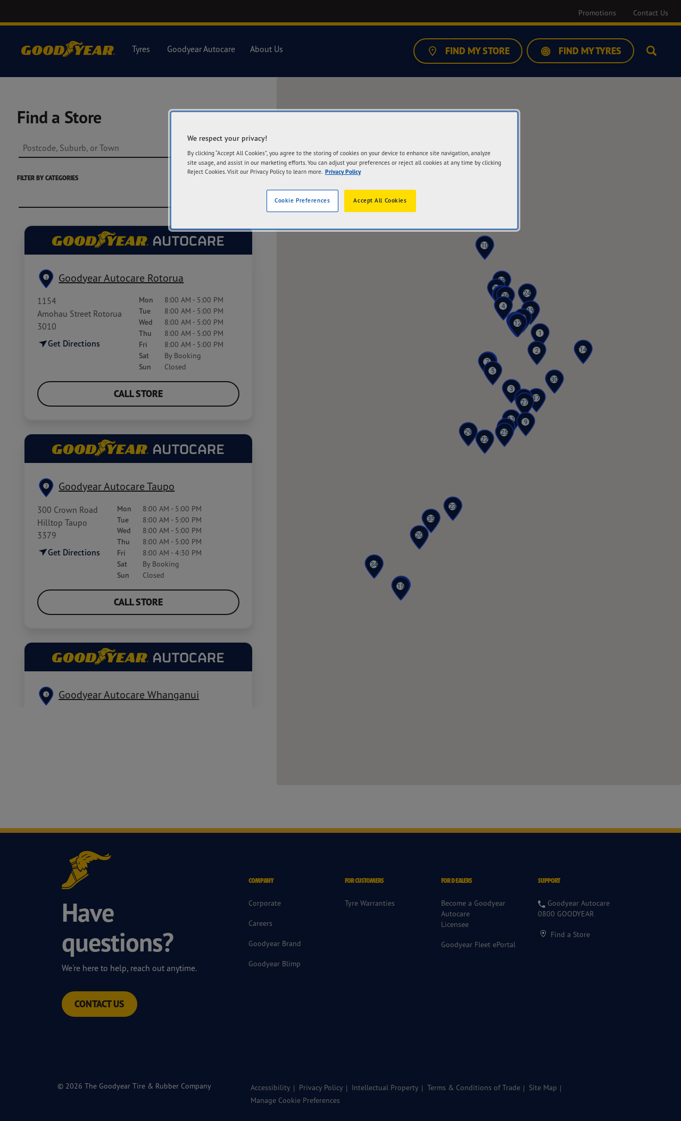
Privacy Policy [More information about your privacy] (343, 171)
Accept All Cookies (379, 200)
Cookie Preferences (302, 200)
